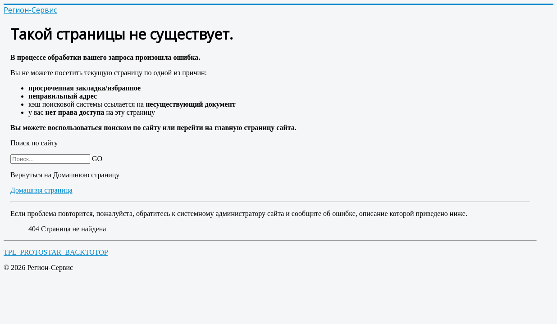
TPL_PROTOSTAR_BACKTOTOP (56, 252)
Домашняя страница (41, 190)
